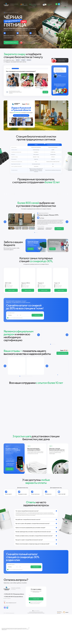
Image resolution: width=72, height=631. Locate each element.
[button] (34, 221)
